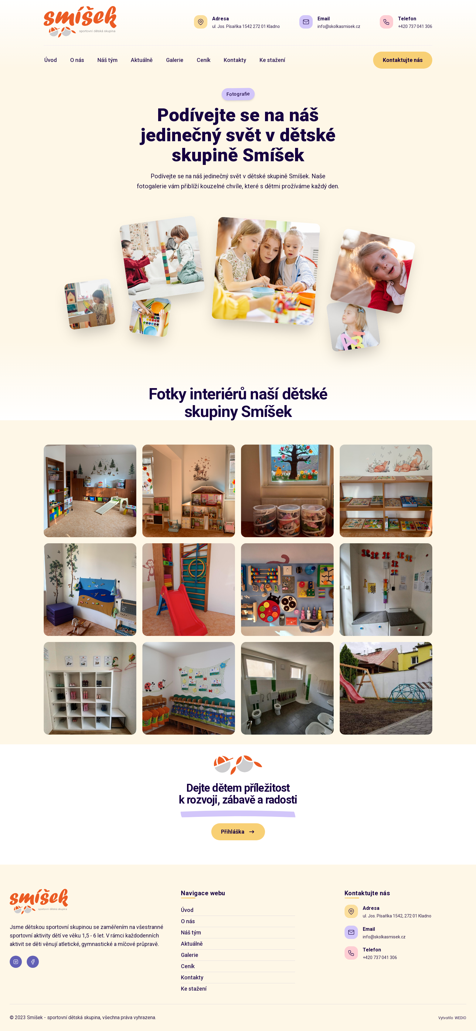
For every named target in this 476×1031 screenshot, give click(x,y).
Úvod (187, 910)
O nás (188, 921)
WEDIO (460, 1018)
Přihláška (238, 831)
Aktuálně (192, 944)
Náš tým (191, 932)
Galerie (189, 955)
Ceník (188, 966)
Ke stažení (193, 988)
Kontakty (192, 977)
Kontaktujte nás (403, 60)
